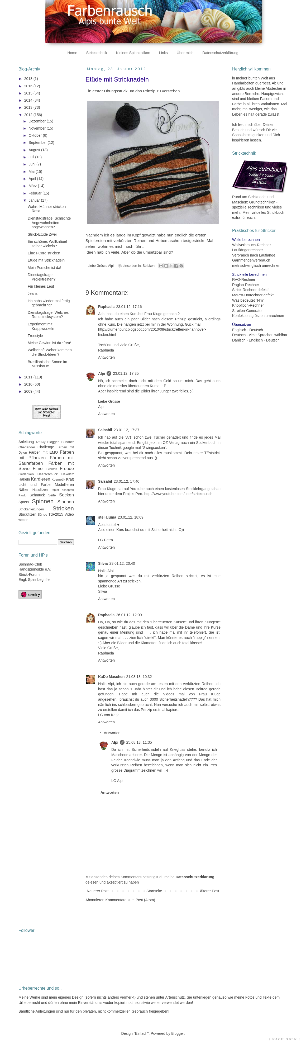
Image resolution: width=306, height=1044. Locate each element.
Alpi (101, 373)
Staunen (65, 501)
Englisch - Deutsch (247, 330)
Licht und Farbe (34, 484)
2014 (29, 100)
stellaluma (107, 517)
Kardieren (40, 479)
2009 (29, 391)
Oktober (35, 135)
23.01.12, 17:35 (125, 373)
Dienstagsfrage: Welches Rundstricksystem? (48, 314)
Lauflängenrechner (247, 250)
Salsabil (105, 430)
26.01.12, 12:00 (129, 615)
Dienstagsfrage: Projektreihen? (41, 277)
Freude (67, 468)
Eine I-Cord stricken (44, 253)
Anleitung (26, 442)
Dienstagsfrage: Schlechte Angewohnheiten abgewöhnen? (49, 222)
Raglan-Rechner (245, 285)
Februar (35, 193)
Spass (23, 502)
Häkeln (24, 479)
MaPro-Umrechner (247, 295)
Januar (34, 200)
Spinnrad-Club (30, 564)
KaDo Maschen (111, 677)
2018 (29, 79)
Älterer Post (209, 891)
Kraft (70, 479)
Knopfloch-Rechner (248, 305)
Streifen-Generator (247, 311)
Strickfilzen (27, 514)
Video (69, 514)
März (33, 186)
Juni (32, 164)
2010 (29, 384)
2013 (29, 107)
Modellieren (64, 484)
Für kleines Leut (41, 286)
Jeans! (33, 293)
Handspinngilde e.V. (34, 569)
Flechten (51, 469)
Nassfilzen (40, 490)
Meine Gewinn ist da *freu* (49, 343)
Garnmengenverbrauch (251, 260)
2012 (29, 115)
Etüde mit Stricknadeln (46, 260)
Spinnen (43, 501)
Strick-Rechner (244, 290)
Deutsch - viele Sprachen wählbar (259, 335)
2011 (29, 377)
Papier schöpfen (62, 489)
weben (23, 520)
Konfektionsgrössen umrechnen (258, 316)
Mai (31, 171)
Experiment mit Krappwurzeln (41, 326)
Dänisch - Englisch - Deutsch (256, 340)
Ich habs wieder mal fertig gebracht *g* (49, 303)
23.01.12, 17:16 (129, 307)
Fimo (37, 468)
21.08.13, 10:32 (139, 677)
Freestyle (35, 336)
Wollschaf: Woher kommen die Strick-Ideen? (50, 352)
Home (72, 53)
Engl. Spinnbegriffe (34, 579)
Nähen (23, 489)
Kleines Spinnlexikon (133, 53)
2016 (29, 86)
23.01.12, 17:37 (126, 430)
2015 (29, 93)
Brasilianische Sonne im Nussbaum (47, 364)
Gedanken (26, 474)
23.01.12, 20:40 (122, 563)
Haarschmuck (47, 474)
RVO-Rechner (243, 279)
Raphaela (106, 307)
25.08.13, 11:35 (139, 742)
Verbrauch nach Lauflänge (253, 255)
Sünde (42, 514)
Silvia (103, 563)
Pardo (22, 495)
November (37, 128)
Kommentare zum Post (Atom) (130, 900)
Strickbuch (275, 212)
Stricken (149, 266)
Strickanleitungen (31, 509)
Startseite (154, 891)
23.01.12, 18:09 (130, 517)
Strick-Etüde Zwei (42, 234)
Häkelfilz (67, 474)
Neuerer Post (97, 891)
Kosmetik (58, 479)
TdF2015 (56, 514)
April (32, 179)
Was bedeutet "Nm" (248, 300)
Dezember (37, 121)
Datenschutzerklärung (220, 53)
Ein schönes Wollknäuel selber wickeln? (47, 243)
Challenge (45, 447)
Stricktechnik (96, 53)
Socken (66, 494)
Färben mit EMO (43, 452)
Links (163, 53)
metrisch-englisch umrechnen (256, 265)
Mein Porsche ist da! (44, 267)
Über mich (185, 53)
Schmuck (37, 495)
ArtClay (41, 442)
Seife (52, 495)
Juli (31, 157)
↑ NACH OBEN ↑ (285, 1039)
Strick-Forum (29, 574)
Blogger (177, 1033)
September (37, 142)
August (34, 150)
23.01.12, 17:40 (126, 481)
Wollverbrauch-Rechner (251, 245)
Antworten (106, 357)
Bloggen (53, 442)
